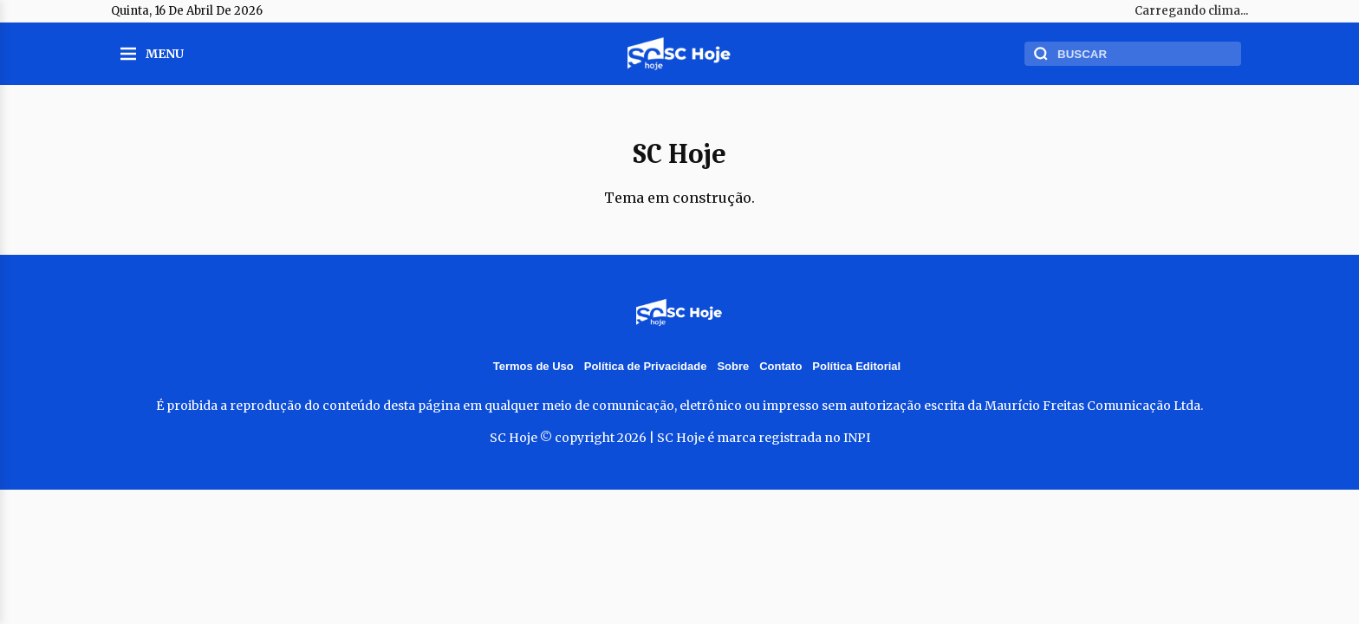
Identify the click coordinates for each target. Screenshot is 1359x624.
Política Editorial (856, 366)
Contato (780, 366)
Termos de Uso (533, 366)
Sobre (733, 366)
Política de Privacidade (645, 366)
